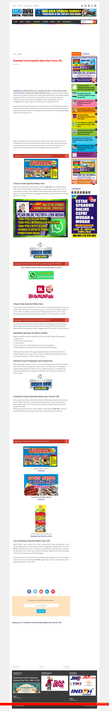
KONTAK (53, 21)
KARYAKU (22, 705)
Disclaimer (36, 6)
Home (15, 21)
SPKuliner (17, 64)
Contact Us (20, 6)
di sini (43, 536)
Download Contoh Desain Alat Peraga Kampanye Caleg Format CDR (82, 140)
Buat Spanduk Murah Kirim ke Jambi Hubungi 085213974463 (41, 264)
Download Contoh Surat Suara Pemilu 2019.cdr (85, 154)
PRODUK (28, 21)
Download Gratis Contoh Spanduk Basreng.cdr (37, 156)
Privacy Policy (28, 6)
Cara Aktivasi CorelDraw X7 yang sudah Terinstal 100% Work (86, 124)
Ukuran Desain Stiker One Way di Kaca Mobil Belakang (86, 110)
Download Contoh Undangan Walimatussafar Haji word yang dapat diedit (86, 88)
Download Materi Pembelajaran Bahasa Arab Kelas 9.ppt (86, 117)
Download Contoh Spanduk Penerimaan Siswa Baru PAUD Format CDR (86, 132)
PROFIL (21, 21)
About (14, 6)
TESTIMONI (45, 21)
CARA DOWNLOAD (67, 21)
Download (41, 471)
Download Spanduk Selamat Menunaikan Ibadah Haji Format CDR (86, 148)
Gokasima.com (17, 91)
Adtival (15, 549)
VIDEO (58, 21)
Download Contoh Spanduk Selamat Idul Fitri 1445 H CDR (26, 679)
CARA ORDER (37, 21)
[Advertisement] (54, 37)
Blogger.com (93, 705)
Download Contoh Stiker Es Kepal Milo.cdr (35, 441)
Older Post (66, 667)
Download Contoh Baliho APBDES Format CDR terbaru (85, 103)
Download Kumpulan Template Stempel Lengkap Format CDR (86, 95)
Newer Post (15, 667)
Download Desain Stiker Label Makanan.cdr (36, 320)
